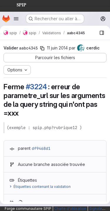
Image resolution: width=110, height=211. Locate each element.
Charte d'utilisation (70, 208)
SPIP (16, 4)
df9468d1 (41, 148)
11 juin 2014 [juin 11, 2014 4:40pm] (57, 47)
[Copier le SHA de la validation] (42, 48)
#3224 (36, 87)
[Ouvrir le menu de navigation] (16, 18)
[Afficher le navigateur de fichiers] (101, 32)
